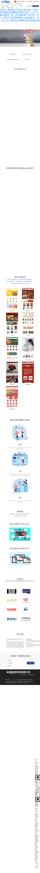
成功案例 (20, 5)
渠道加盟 (2, 7)
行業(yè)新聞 (12, 513)
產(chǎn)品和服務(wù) (5, 5)
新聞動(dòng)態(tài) (10, 7)
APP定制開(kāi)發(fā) (27, 281)
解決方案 (14, 5)
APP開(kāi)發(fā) (9, 3)
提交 (30, 663)
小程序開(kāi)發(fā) (18, 3)
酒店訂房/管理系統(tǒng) (36, 848)
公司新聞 (18, 513)
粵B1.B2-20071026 (18, 682)
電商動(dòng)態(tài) (25, 513)
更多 (17, 7)
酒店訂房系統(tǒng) (11, 281)
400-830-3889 (29, 1)
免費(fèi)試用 (29, 6)
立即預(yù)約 (37, 867)
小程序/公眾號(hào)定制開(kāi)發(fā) (18, 283)
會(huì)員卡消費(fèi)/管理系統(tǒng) (37, 858)
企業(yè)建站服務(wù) (36, 853)
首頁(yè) (2, 3)
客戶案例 (29, 673)
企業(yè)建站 (19, 281)
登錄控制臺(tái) (35, 6)
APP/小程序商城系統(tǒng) (37, 836)
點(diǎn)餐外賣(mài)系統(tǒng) (25, 279)
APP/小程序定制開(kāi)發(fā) (37, 831)
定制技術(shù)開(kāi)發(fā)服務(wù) (36, 825)
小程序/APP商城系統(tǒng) (12, 279)
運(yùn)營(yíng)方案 (18, 515)
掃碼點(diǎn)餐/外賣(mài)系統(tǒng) (37, 842)
